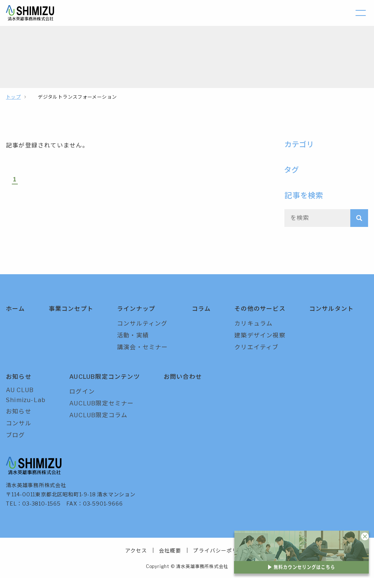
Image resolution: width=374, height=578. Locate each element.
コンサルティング (142, 323)
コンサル (18, 423)
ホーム (15, 308)
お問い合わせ (183, 376)
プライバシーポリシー (221, 550)
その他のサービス (259, 308)
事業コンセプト (71, 308)
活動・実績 (133, 335)
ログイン (82, 391)
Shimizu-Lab (26, 400)
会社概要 (170, 550)
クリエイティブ (256, 347)
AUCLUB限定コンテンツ (104, 376)
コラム (201, 308)
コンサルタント (331, 308)
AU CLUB (20, 390)
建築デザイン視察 (259, 335)
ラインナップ (136, 308)
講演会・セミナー (142, 347)
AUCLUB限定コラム (98, 415)
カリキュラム (253, 323)
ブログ (15, 435)
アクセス (136, 550)
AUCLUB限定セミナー (101, 403)
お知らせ (18, 376)
